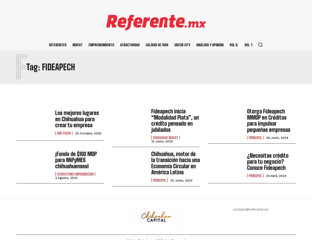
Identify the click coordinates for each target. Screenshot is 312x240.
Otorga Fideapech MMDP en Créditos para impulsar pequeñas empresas (270, 119)
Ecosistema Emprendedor (75, 167)
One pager (64, 132)
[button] (260, 44)
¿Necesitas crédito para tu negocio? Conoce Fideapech (270, 158)
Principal (255, 134)
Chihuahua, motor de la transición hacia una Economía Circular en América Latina (173, 158)
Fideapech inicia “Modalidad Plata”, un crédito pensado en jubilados (172, 119)
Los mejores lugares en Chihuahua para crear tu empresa (78, 119)
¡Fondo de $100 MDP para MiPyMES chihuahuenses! (79, 156)
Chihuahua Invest (165, 134)
